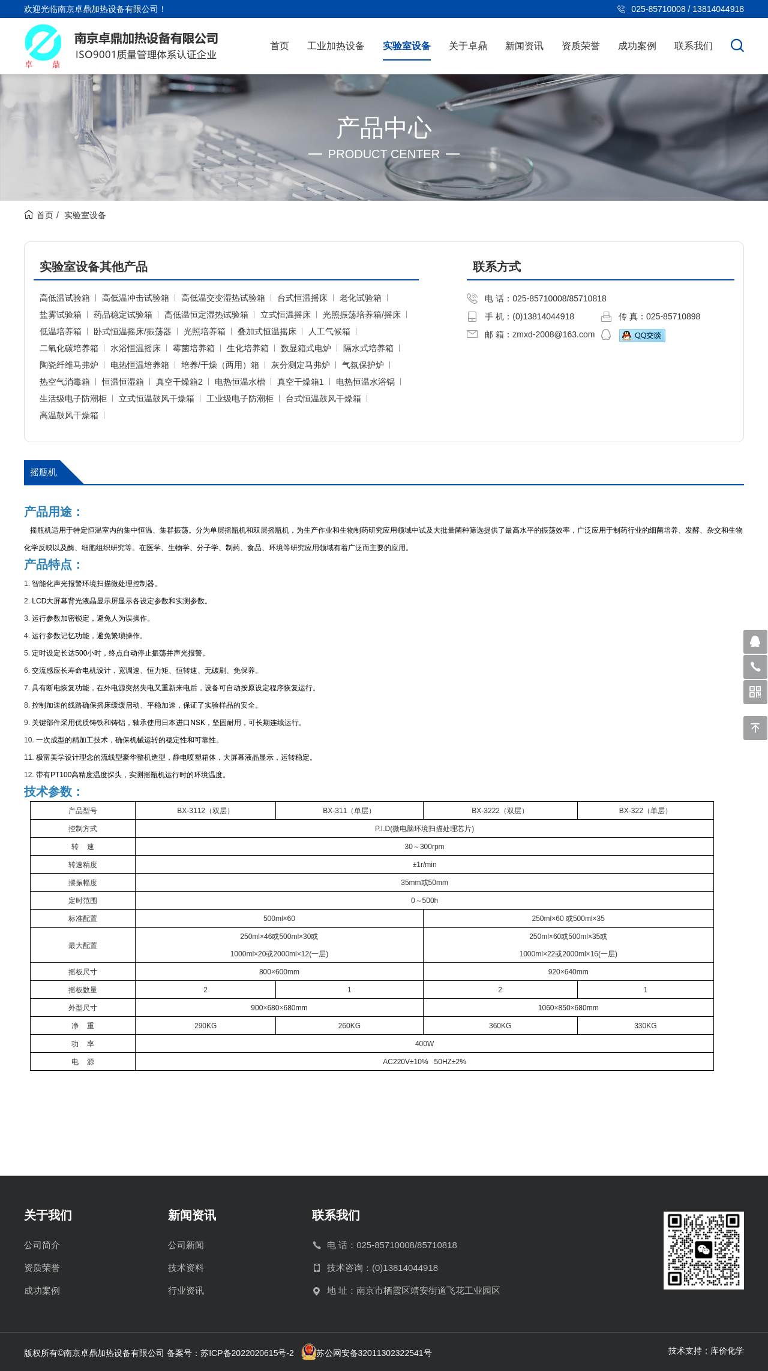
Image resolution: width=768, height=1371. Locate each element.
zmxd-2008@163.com (553, 334)
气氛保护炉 (363, 365)
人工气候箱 (329, 331)
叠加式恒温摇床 (267, 331)
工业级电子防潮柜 (240, 398)
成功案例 (637, 46)
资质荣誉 (581, 46)
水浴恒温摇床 (135, 348)
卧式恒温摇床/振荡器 (133, 331)
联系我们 (693, 46)
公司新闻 (186, 1245)
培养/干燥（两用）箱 (220, 365)
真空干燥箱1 (300, 381)
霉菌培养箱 (194, 348)
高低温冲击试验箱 (135, 298)
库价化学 (727, 1350)
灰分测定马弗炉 (300, 365)
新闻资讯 (524, 46)
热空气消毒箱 (65, 381)
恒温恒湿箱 (123, 381)
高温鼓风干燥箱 (69, 415)
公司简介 (42, 1245)
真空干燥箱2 (179, 381)
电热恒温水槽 (240, 381)
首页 (279, 46)
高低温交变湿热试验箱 (223, 298)
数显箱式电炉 (306, 348)
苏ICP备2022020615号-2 (247, 1353)
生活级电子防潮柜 (73, 398)
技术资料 (186, 1268)
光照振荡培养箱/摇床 (362, 314)
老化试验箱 (361, 298)
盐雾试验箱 (61, 314)
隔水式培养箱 (368, 348)
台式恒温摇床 (302, 298)
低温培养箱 (61, 331)
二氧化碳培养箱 (69, 348)
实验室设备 (407, 46)
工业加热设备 (336, 46)
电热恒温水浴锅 (365, 381)
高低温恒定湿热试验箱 (206, 314)
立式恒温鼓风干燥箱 (156, 398)
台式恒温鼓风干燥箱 (323, 398)
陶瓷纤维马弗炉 (69, 365)
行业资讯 (186, 1290)
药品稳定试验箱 (123, 314)
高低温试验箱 (65, 298)
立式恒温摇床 (285, 314)
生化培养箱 (248, 348)
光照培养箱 (205, 331)
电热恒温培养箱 (139, 365)
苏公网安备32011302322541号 (374, 1353)
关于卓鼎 (468, 46)
